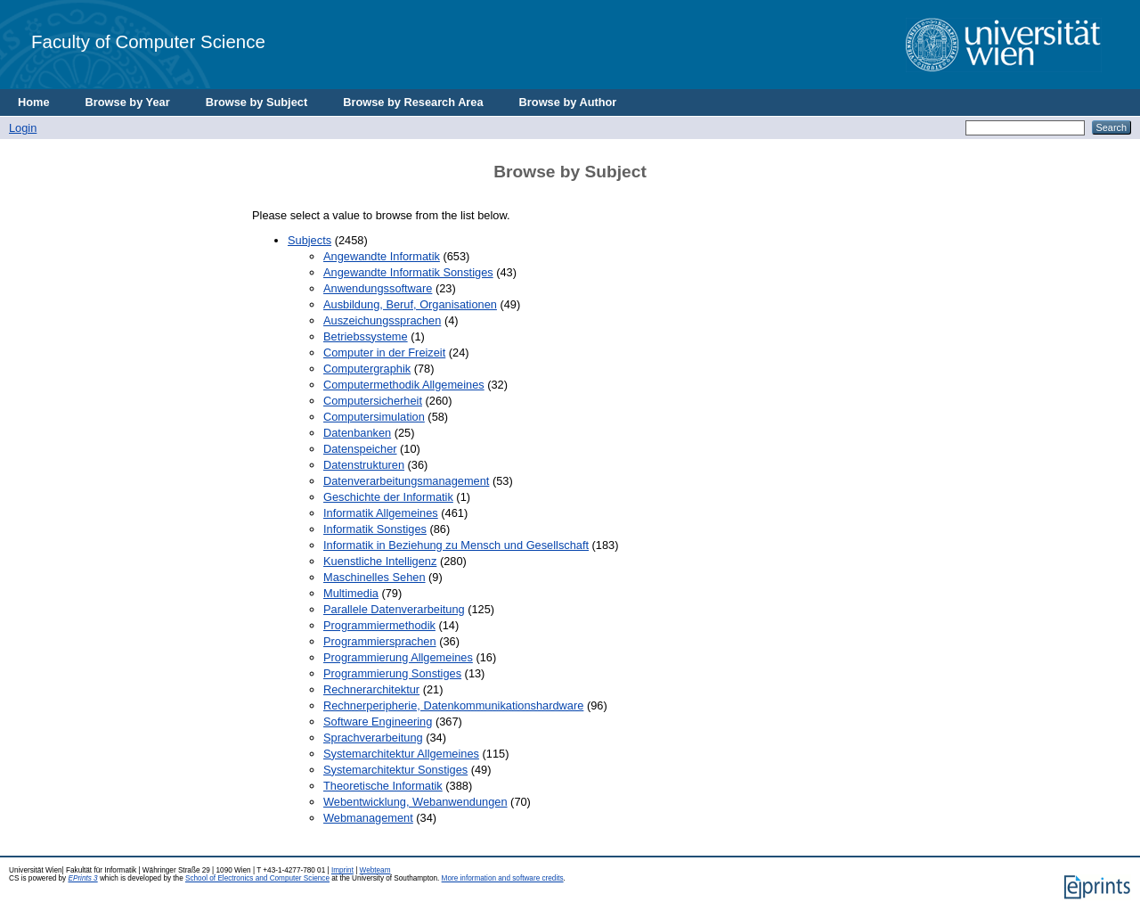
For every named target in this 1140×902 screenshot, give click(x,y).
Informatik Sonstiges (375, 529)
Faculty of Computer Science (148, 41)
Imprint (342, 870)
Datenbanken (357, 432)
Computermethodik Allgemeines (403, 384)
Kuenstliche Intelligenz (379, 561)
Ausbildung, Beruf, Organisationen (410, 304)
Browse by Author (568, 102)
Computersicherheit (372, 400)
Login (23, 128)
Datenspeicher (360, 448)
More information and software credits (503, 878)
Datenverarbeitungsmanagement (406, 481)
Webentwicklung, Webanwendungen (415, 801)
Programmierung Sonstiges (392, 673)
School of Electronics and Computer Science (257, 878)
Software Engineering (377, 721)
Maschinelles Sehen (374, 577)
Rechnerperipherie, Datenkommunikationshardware (453, 705)
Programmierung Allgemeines (398, 657)
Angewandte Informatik (381, 256)
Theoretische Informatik (383, 785)
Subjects (309, 240)
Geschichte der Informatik (388, 497)
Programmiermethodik (379, 625)
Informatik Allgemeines (380, 513)
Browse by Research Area (413, 102)
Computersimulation (374, 416)
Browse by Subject (257, 102)
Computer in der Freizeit (384, 352)
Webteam (375, 870)
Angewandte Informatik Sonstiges (408, 272)
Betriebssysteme (365, 336)
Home (34, 102)
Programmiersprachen (379, 641)
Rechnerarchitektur (371, 689)
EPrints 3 (82, 878)
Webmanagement (368, 817)
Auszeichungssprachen (382, 320)
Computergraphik (367, 368)
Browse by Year (128, 102)
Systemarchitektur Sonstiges (395, 769)
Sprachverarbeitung (373, 737)
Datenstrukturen (363, 465)
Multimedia (351, 593)
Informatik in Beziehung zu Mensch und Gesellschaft (456, 545)
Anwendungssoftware (377, 288)
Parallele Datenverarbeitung (394, 609)
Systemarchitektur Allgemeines (401, 753)
